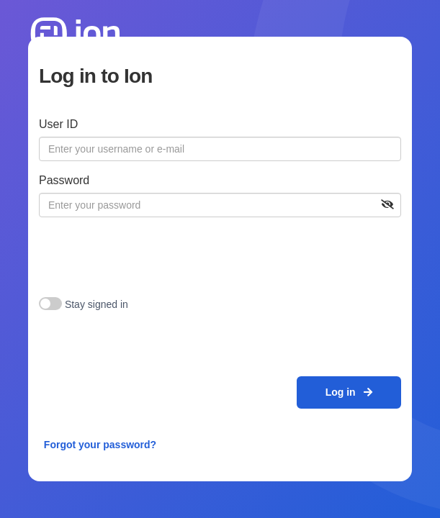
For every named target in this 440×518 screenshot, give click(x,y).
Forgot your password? (100, 444)
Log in (349, 392)
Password (64, 180)
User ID (58, 124)
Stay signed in (96, 304)
